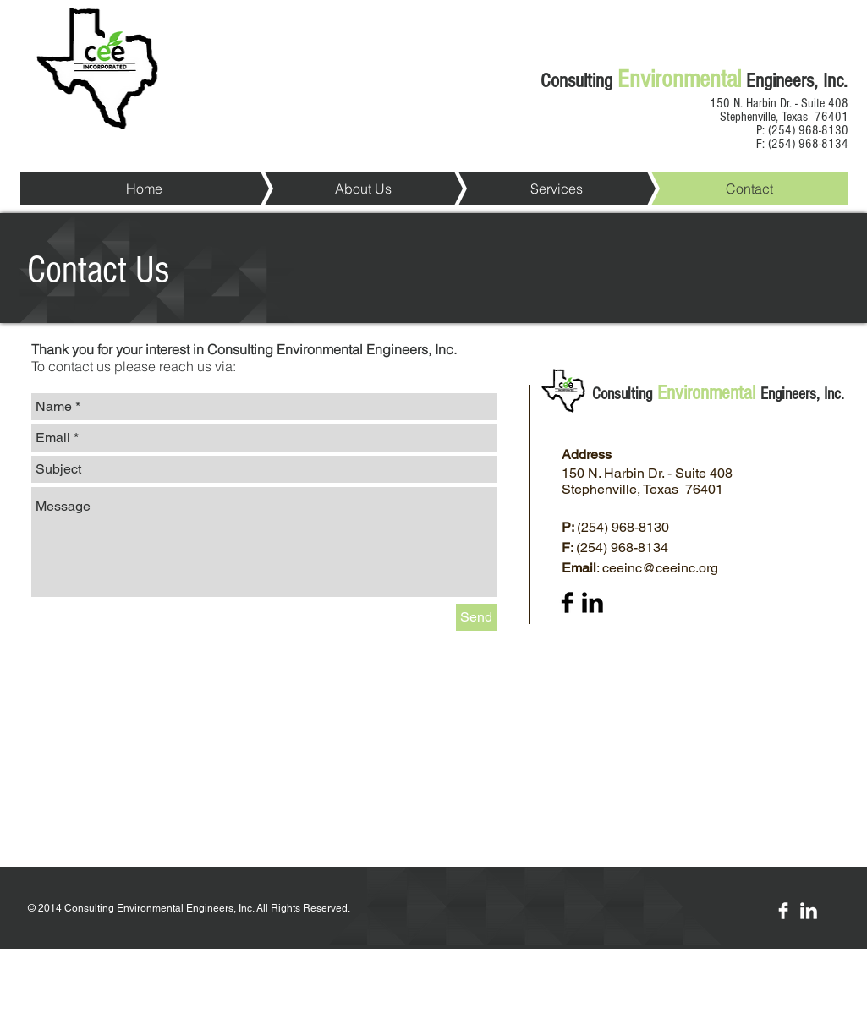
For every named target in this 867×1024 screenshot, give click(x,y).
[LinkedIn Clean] (808, 910)
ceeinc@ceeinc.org (660, 568)
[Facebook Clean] (783, 910)
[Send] (476, 617)
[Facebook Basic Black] (567, 602)
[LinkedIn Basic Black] (592, 602)
